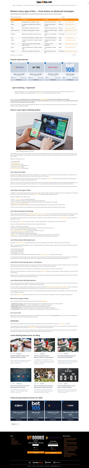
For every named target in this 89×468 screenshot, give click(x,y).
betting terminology (32, 327)
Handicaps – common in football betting (19, 203)
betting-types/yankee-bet (70, 40)
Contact (13, 439)
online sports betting (21, 242)
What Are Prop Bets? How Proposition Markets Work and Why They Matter (70, 455)
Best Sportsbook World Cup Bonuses (68, 5)
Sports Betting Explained (29, 5)
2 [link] (75, 55)
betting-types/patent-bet (70, 47)
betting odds (43, 271)
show (17, 424)
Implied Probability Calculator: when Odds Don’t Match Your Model (70, 440)
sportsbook (22, 221)
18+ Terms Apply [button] (19, 75)
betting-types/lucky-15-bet (70, 43)
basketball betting (63, 217)
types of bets (37, 194)
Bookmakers (50, 178)
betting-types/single (69, 22)
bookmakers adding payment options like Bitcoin (56, 287)
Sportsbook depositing (16, 168)
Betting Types (19, 5)
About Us (13, 438)
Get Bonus (19, 80)
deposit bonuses (61, 323)
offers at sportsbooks (45, 254)
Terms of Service (14, 441)
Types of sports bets (15, 162)
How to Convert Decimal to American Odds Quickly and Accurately (70, 451)
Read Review (23, 77)
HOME (14, 5)
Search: (63, 17)
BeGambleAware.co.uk (16, 444)
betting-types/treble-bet (70, 28)
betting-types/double (69, 24)
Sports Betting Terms (40, 5)
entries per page (17, 17)
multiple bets (18, 199)
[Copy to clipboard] (37, 445)
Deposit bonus (14, 234)
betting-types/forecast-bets (71, 51)
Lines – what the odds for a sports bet (19, 230)
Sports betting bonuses (16, 165)
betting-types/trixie (69, 37)
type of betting (20, 294)
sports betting (39, 93)
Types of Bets (43, 301)
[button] (20, 19)
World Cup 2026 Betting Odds (52, 5)
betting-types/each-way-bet (71, 34)
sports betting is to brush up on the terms (36, 213)
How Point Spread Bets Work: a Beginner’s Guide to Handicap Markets (70, 444)
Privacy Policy (14, 442)
